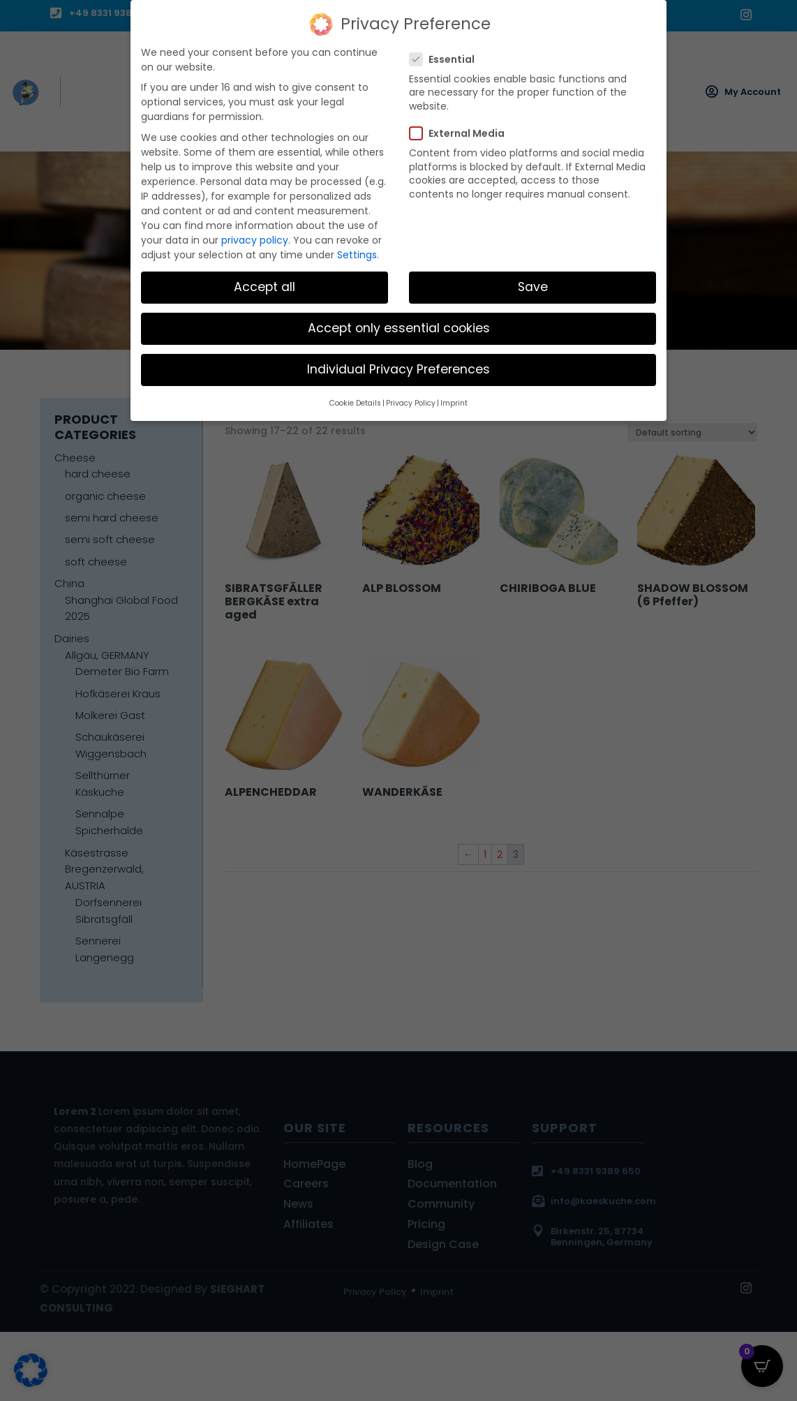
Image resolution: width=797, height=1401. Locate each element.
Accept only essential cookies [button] (399, 326)
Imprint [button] (454, 400)
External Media (462, 131)
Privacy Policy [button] (410, 400)
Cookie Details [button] (355, 400)
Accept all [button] (264, 284)
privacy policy (254, 237)
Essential (447, 57)
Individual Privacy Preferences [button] (398, 367)
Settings (357, 252)
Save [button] (533, 284)
